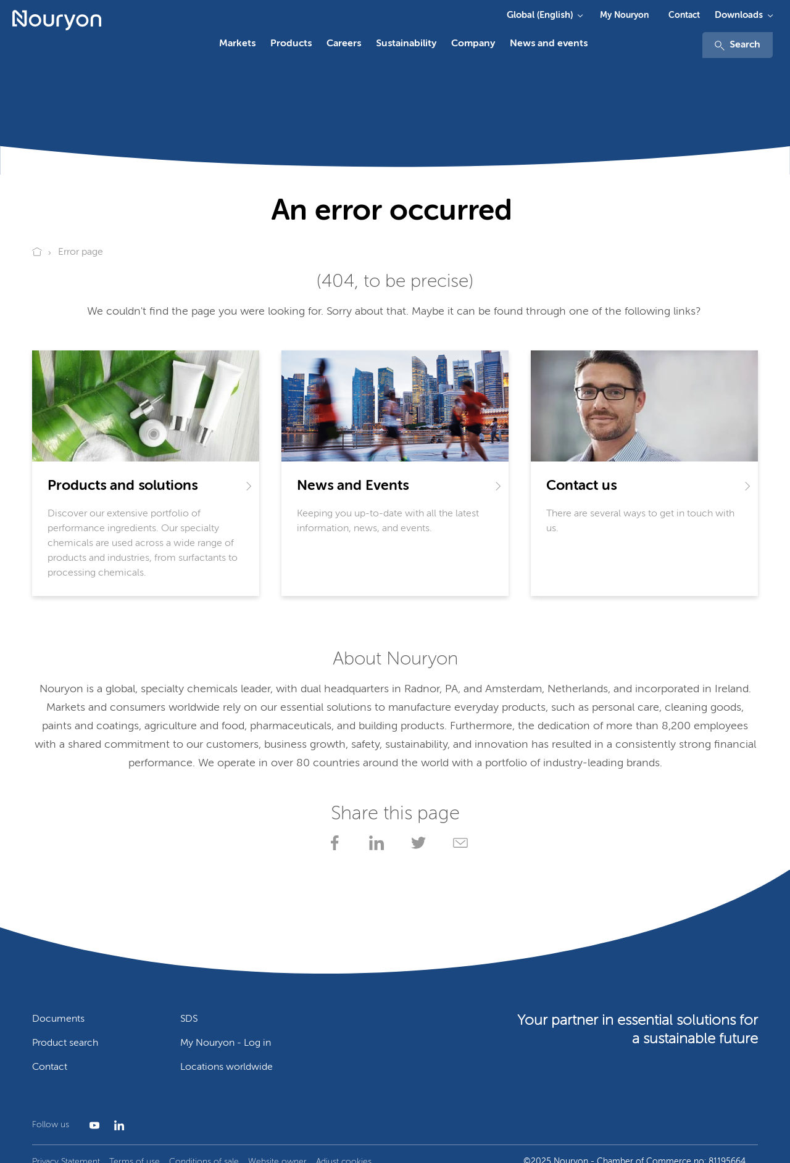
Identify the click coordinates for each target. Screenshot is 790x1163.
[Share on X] (416, 842)
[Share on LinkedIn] (374, 842)
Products (291, 44)
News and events (549, 44)
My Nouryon (624, 15)
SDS (189, 1019)
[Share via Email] (458, 842)
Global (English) (540, 15)
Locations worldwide (226, 1067)
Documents (58, 1019)
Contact (684, 15)
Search (737, 45)
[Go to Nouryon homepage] (57, 20)
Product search (65, 1043)
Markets (237, 44)
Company (473, 44)
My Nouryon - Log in (225, 1043)
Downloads (739, 15)
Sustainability (406, 44)
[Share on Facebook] (332, 842)
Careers (343, 44)
